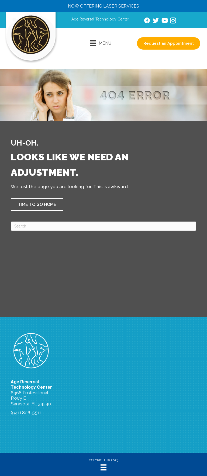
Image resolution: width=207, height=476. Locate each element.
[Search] (103, 226)
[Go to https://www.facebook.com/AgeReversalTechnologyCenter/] (147, 21)
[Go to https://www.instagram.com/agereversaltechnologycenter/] (173, 21)
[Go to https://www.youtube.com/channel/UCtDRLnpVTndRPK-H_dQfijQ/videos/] (164, 21)
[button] (37, 204)
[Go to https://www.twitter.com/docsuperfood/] (156, 21)
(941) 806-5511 (26, 412)
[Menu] (100, 43)
